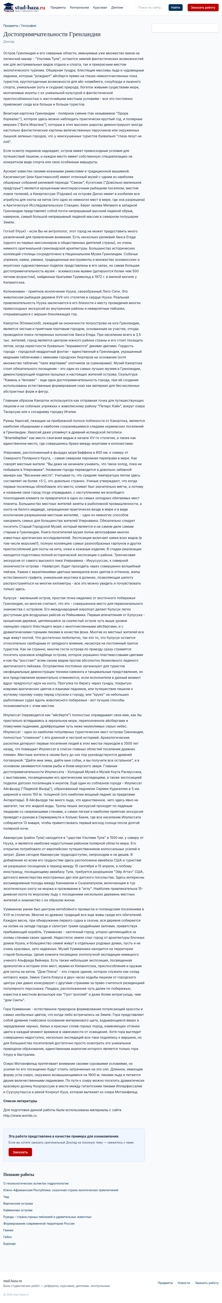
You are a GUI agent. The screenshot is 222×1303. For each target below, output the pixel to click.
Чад (6, 1197)
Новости (184, 1283)
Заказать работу (203, 7)
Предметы (58, 7)
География (28, 25)
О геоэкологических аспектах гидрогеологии (35, 1183)
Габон (7, 1237)
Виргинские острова (18, 1203)
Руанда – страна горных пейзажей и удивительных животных (47, 1217)
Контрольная (79, 7)
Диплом (117, 7)
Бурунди (9, 1243)
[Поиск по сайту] (151, 7)
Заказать (20, 1152)
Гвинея (8, 1230)
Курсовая (100, 7)
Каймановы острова (17, 1210)
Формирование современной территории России (38, 1223)
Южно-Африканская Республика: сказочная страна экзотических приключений (60, 1190)
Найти (175, 7)
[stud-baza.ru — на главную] (24, 8)
